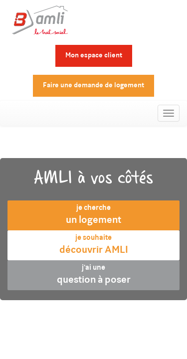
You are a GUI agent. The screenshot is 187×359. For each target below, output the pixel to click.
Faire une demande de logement (93, 85)
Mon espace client (93, 55)
